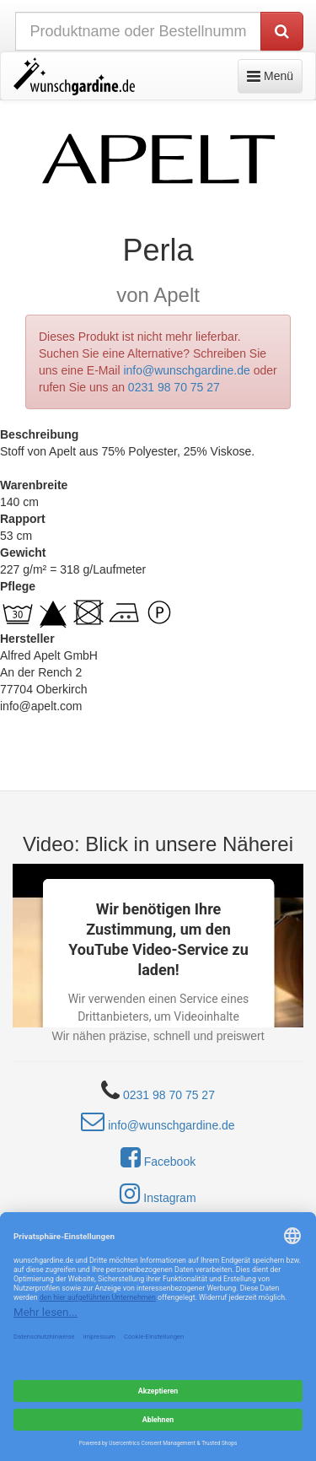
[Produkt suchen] (281, 31)
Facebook (158, 1157)
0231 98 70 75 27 (174, 387)
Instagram (157, 1193)
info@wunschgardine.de (186, 370)
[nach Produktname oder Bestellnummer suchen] (138, 31)
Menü (274, 75)
